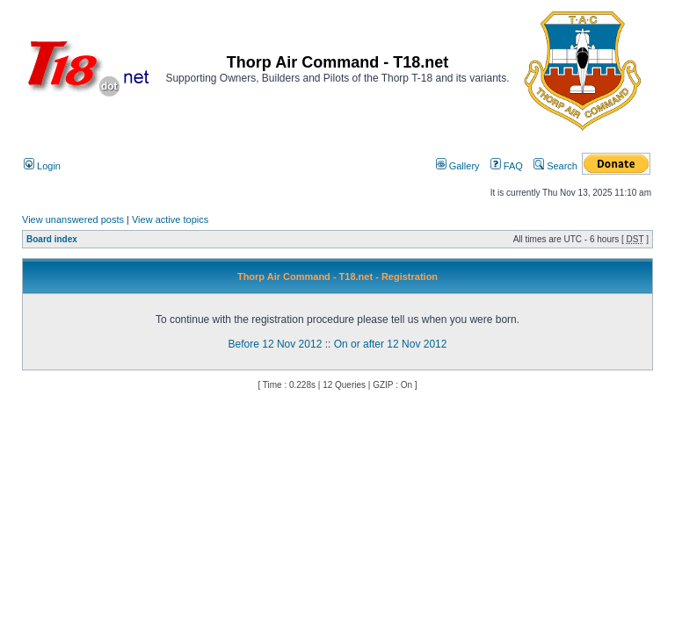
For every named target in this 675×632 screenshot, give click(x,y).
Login (42, 166)
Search (555, 166)
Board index (51, 239)
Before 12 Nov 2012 (276, 344)
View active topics (170, 219)
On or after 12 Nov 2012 (390, 344)
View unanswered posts (73, 219)
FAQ (506, 166)
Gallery (458, 166)
